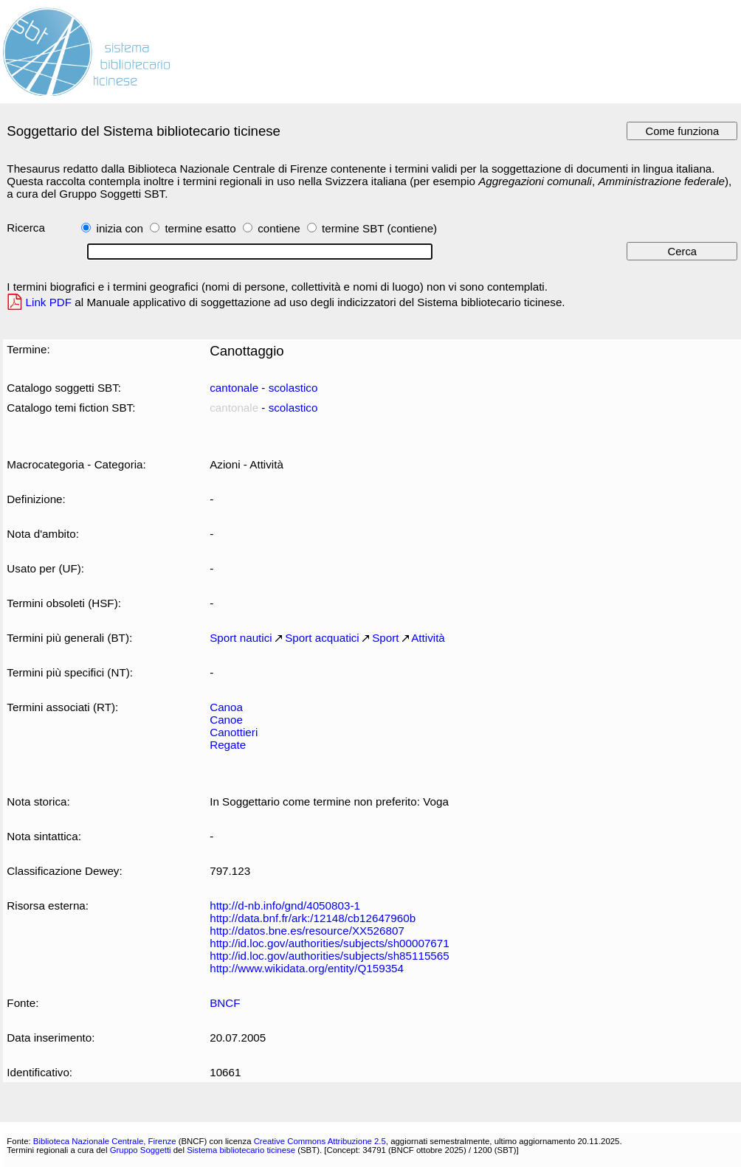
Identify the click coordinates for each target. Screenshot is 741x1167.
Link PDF (49, 302)
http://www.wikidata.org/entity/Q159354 (307, 968)
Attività (428, 637)
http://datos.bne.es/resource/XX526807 (307, 930)
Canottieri (234, 732)
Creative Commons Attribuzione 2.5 (320, 1141)
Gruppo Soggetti (140, 1150)
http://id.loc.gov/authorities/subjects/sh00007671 (329, 943)
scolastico (293, 387)
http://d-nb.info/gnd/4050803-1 (285, 905)
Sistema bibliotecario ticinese (241, 1150)
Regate (228, 744)
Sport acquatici (322, 637)
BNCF (225, 1003)
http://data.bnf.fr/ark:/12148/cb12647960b (313, 918)
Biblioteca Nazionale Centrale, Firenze (104, 1141)
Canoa (226, 707)
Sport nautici (241, 637)
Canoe (226, 719)
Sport (385, 637)
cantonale (234, 387)
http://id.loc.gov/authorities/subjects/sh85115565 (329, 955)
